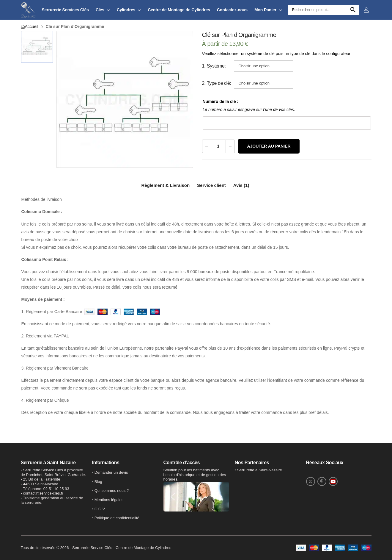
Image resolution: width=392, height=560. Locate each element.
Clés (100, 9)
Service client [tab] (211, 185)
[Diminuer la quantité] (206, 146)
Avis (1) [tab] (241, 185)
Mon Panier (265, 9)
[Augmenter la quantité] (230, 146)
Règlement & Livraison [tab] (165, 185)
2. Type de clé (216, 83)
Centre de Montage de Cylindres (179, 9)
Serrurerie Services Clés (65, 9)
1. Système (213, 65)
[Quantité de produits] (218, 146)
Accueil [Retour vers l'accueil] (31, 26)
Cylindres (126, 9)
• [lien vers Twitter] (258, 470)
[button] (172, 496)
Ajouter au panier (268, 146)
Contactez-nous (232, 9)
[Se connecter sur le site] (367, 9)
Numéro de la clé (220, 101)
